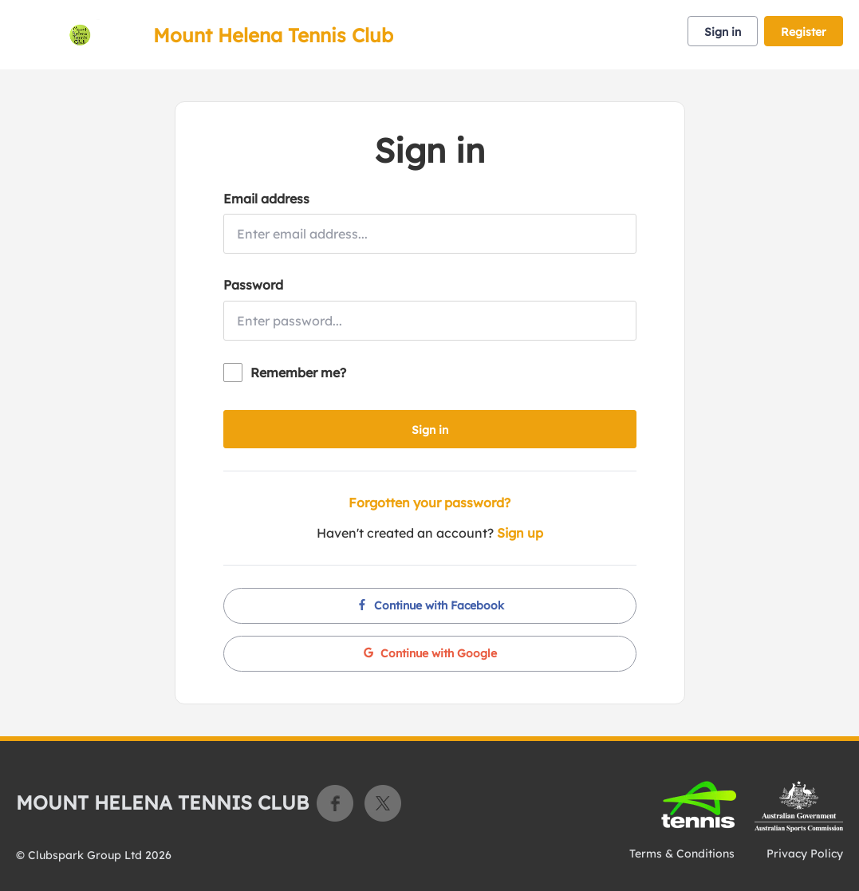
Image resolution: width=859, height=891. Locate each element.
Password (253, 285)
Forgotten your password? (429, 503)
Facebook (335, 803)
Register (803, 32)
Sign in (722, 32)
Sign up (520, 533)
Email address (266, 199)
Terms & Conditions (682, 853)
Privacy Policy (804, 853)
